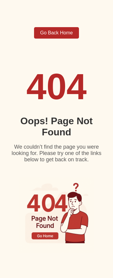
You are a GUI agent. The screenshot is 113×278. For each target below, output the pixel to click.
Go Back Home (56, 32)
